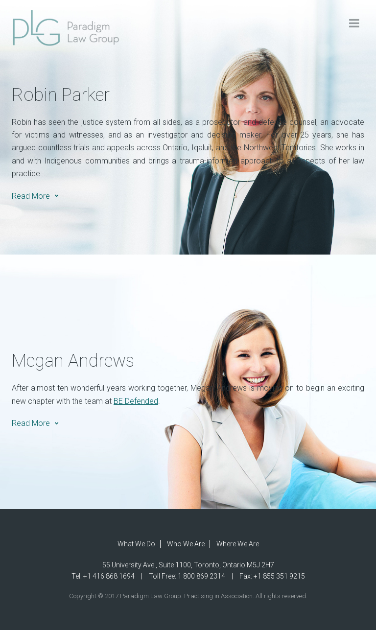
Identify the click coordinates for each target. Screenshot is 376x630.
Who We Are (186, 544)
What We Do (136, 544)
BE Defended (136, 401)
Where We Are (237, 544)
